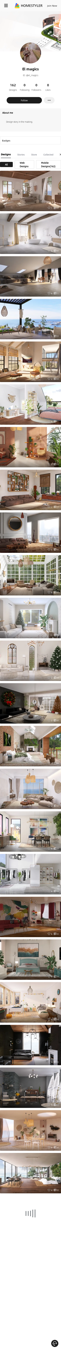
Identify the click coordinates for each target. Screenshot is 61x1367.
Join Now (52, 5)
